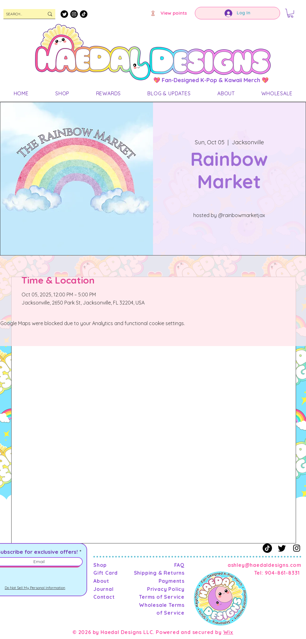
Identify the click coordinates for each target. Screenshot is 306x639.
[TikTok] (83, 14)
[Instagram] (74, 14)
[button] (290, 13)
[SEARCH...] (20, 14)
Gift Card (105, 573)
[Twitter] (64, 14)
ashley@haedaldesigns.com (264, 565)
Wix (228, 632)
